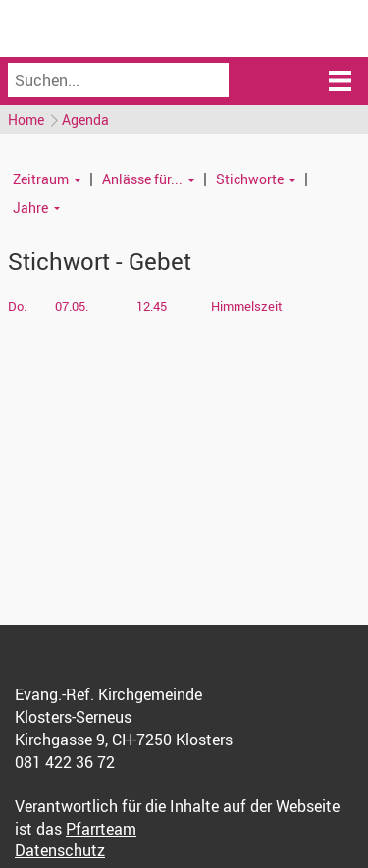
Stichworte (250, 179)
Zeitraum (41, 179)
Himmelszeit (247, 306)
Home (26, 119)
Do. (17, 306)
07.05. (71, 306)
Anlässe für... (142, 179)
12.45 (151, 306)
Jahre (30, 207)
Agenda (85, 119)
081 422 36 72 (65, 762)
